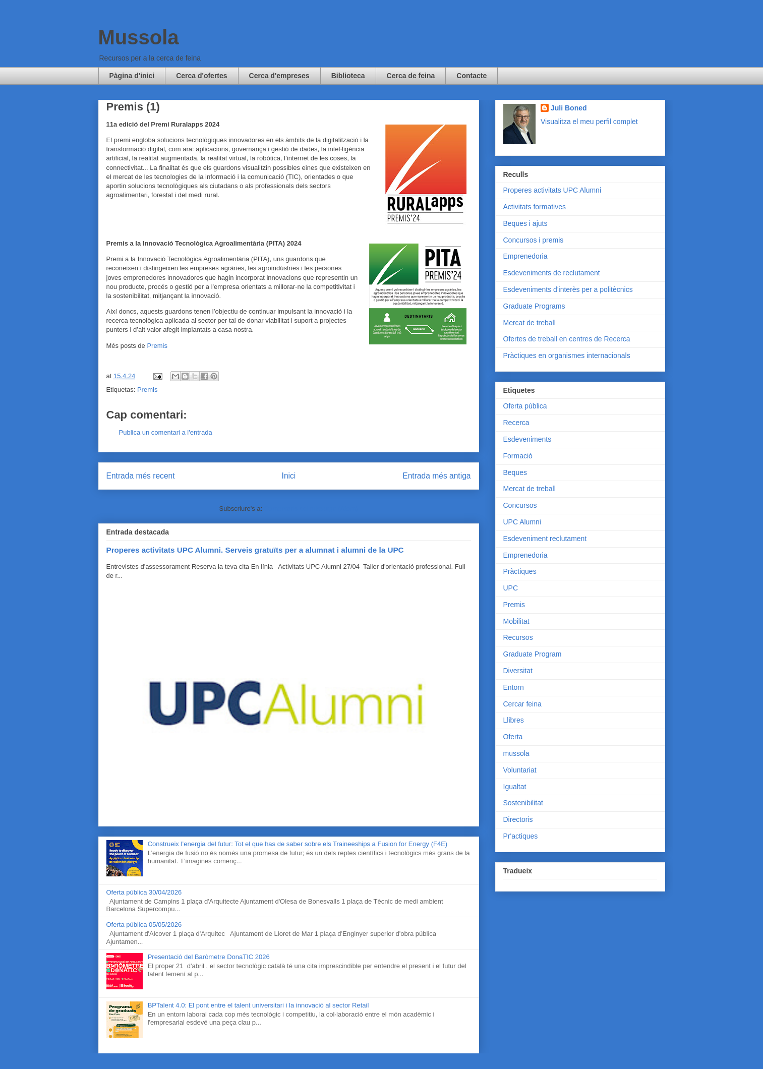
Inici (289, 475)
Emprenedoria (525, 256)
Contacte (471, 76)
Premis (157, 345)
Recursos (518, 637)
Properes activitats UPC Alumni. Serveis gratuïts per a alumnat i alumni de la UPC (255, 550)
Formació (518, 456)
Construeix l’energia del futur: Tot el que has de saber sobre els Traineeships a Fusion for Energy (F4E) (297, 844)
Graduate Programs (534, 306)
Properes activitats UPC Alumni (552, 190)
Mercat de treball (529, 323)
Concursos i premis (533, 240)
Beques (515, 472)
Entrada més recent (140, 475)
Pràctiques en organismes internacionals (566, 355)
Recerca (516, 423)
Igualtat (514, 787)
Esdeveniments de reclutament (551, 273)
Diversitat (518, 671)
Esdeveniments (527, 439)
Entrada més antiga (436, 475)
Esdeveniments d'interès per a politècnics (568, 289)
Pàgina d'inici (132, 76)
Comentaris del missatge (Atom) (311, 508)
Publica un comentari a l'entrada (165, 432)
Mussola (138, 37)
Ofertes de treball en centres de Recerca (566, 339)
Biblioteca (348, 76)
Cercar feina (522, 704)
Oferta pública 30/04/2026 (144, 892)
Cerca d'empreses (279, 76)
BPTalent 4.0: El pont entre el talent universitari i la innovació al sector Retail (258, 1005)
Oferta (513, 737)
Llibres (513, 720)
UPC (510, 588)
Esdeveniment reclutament (545, 538)
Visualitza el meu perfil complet (589, 121)
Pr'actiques (520, 836)
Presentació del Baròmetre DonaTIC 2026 (209, 957)
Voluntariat (520, 770)
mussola (516, 753)
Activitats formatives (534, 207)
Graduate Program (532, 654)
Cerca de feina (411, 76)
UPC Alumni (522, 522)
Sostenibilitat (523, 803)
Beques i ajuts (525, 223)
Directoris (518, 819)
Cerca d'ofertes (201, 76)
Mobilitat (516, 621)
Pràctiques (520, 571)
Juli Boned (569, 108)
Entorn (513, 687)
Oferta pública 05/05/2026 (144, 924)
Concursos (520, 505)
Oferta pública (525, 406)
